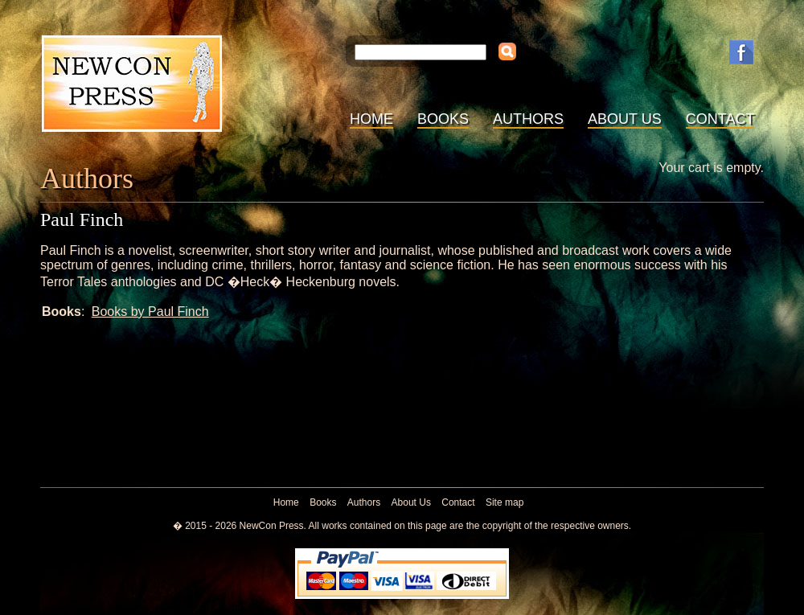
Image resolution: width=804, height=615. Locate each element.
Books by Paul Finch (150, 311)
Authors (528, 119)
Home (371, 119)
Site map (504, 502)
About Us (625, 119)
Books (443, 119)
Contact (720, 119)
